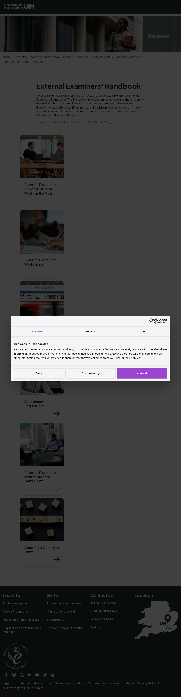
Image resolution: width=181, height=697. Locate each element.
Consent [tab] (37, 331)
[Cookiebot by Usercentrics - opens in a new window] (151, 321)
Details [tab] (90, 331)
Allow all (142, 373)
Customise (91, 373)
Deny (39, 373)
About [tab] (143, 331)
